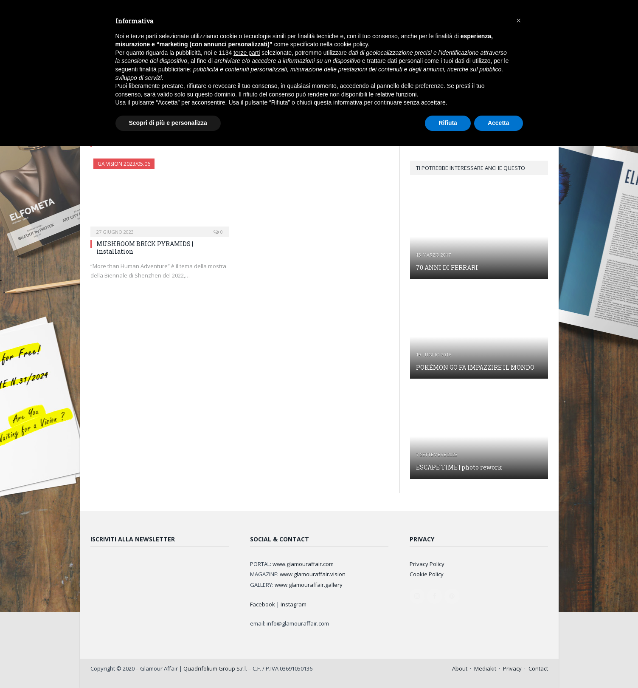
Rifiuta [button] (447, 122)
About (459, 668)
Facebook (262, 604)
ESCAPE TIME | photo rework (459, 467)
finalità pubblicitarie (164, 69)
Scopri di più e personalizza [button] (168, 122)
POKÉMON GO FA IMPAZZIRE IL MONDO (475, 367)
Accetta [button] (498, 122)
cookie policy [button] (351, 44)
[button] (519, 20)
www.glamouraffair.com (303, 564)
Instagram (293, 604)
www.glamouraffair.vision (313, 574)
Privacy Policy (427, 564)
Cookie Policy (427, 574)
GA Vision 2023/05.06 (124, 163)
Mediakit (485, 668)
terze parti (246, 52)
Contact (538, 668)
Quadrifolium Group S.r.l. (215, 668)
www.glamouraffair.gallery (309, 585)
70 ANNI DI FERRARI (447, 267)
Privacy (512, 668)
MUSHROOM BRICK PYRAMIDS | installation (144, 247)
